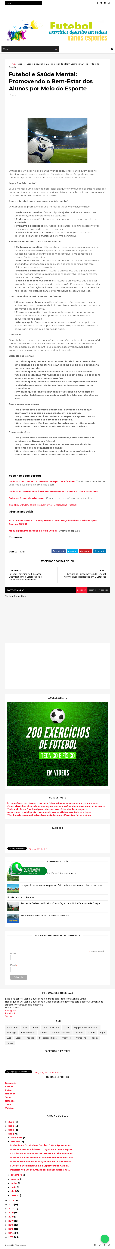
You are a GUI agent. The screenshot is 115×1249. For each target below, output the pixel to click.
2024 (11, 1130)
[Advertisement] (57, 666)
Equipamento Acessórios (86, 1027)
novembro (17, 1137)
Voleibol (9, 1108)
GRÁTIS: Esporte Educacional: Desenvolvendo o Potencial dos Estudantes (54, 491)
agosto (15, 1179)
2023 (11, 1134)
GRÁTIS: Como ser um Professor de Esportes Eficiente (42, 481)
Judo (8, 1097)
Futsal (8, 1090)
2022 (11, 1200)
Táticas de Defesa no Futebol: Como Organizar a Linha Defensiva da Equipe (60, 903)
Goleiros (79, 1032)
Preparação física (48, 1038)
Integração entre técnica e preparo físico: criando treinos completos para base (52, 803)
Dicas (66, 1027)
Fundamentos (28, 1032)
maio (14, 1187)
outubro (16, 1141)
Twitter (8, 1016)
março (15, 1195)
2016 (11, 1225)
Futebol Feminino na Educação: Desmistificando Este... (41, 1161)
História (91, 1032)
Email (13, 965)
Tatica (10, 1043)
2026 (11, 1121)
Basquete (10, 1083)
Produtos (66, 1038)
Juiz (9, 1038)
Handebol (10, 1093)
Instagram (10, 1010)
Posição (30, 1038)
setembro (17, 1175)
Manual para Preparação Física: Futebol (33, 530)
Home (12, 64)
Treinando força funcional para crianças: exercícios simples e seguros (47, 809)
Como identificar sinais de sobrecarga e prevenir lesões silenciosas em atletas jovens (56, 806)
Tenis (8, 1104)
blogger (81, 590)
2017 (11, 1221)
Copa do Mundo (51, 1027)
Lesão (19, 1038)
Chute (35, 1027)
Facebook (10, 1013)
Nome (13, 953)
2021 (11, 1204)
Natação (10, 1101)
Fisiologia (11, 1032)
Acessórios (12, 1027)
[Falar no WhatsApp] (105, 1239)
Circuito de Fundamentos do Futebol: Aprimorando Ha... (42, 1153)
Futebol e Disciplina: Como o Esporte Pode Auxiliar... (40, 1165)
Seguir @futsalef (38, 849)
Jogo (102, 1032)
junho (14, 1183)
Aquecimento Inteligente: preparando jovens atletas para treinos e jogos (49, 812)
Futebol (43, 1032)
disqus (92, 590)
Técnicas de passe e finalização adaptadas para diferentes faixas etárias (49, 815)
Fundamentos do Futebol (20, 897)
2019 (11, 1212)
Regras (94, 1038)
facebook (103, 590)
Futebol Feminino (61, 1032)
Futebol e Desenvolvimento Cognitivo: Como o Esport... (42, 1149)
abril (13, 1191)
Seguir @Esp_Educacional (48, 1072)
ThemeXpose (20, 1245)
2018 (11, 1216)
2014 (11, 1233)
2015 (11, 1229)
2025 (11, 1126)
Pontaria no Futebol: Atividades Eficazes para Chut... (40, 1169)
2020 (11, 1208)
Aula (25, 1027)
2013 (11, 1237)
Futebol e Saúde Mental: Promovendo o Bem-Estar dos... (42, 1157)
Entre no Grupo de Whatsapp (27, 498)
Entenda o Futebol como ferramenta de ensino (45, 915)
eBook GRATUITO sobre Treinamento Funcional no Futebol (43, 504)
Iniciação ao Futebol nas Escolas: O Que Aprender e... (40, 1145)
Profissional (81, 1038)
